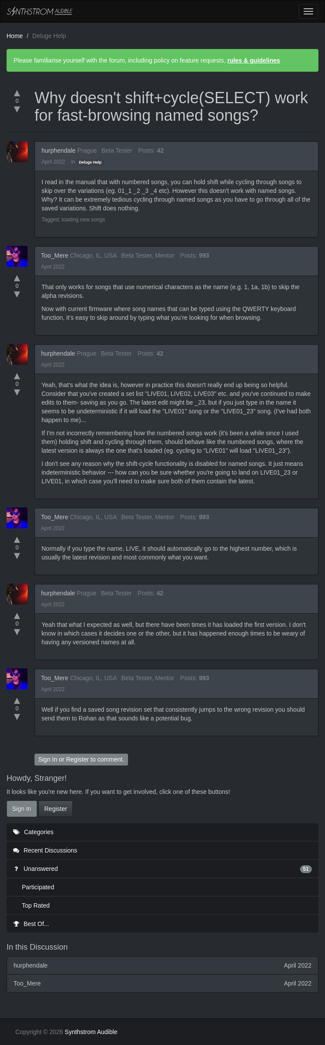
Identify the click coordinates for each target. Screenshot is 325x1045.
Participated (38, 887)
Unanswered (162, 868)
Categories (33, 831)
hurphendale (58, 150)
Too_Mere (54, 255)
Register (77, 759)
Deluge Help (90, 162)
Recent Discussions (45, 850)
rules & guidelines (253, 60)
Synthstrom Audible (40, 11)
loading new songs (83, 220)
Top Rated (36, 905)
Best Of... (31, 923)
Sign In (47, 759)
